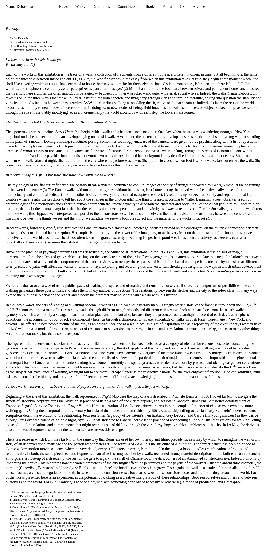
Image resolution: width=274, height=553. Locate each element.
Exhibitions (101, 6)
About (167, 6)
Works (80, 6)
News (63, 6)
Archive (199, 6)
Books (150, 6)
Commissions (128, 6)
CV (182, 6)
